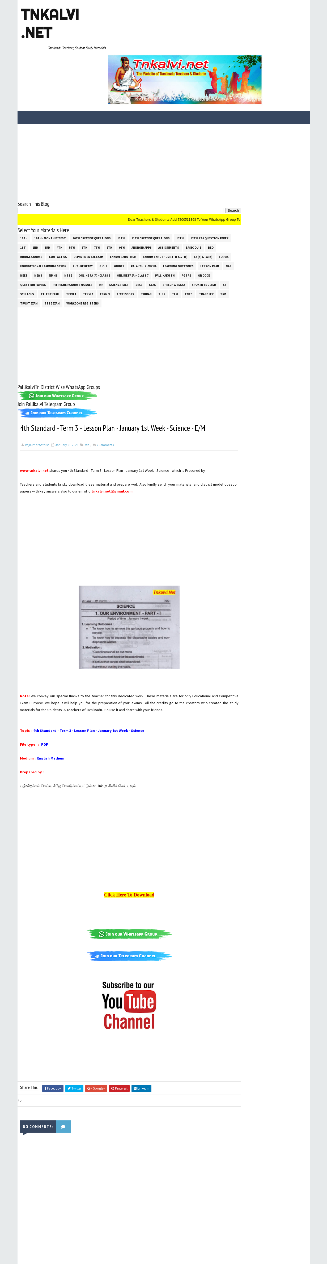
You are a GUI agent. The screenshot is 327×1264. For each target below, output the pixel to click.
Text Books (46, 253)
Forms (101, 216)
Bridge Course (93, 207)
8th (154, 197)
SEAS (49, 244)
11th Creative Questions (150, 188)
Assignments (30, 207)
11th (121, 188)
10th (24, 188)
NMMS (160, 225)
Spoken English (115, 244)
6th (129, 197)
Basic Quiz (55, 207)
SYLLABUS (151, 244)
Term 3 (25, 253)
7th (142, 197)
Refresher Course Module (172, 235)
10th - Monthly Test (50, 188)
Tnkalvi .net (49, 23)
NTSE (175, 225)
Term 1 (195, 244)
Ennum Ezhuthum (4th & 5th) (42, 216)
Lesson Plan (99, 225)
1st (67, 197)
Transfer (127, 253)
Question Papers (133, 235)
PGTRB (90, 235)
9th (166, 197)
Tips (82, 253)
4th (104, 197)
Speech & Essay (85, 244)
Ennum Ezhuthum (185, 207)
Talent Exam (174, 244)
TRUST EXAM (162, 253)
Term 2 (212, 244)
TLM (95, 253)
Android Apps (186, 197)
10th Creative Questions (92, 188)
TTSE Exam (185, 253)
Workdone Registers (36, 263)
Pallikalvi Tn (68, 235)
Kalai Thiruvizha (33, 225)
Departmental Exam (150, 207)
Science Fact (30, 244)
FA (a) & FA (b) (80, 216)
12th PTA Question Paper (39, 197)
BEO (72, 207)
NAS (118, 225)
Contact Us (120, 207)
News (145, 225)
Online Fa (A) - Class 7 (36, 235)
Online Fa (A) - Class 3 (201, 225)
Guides (211, 216)
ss (136, 244)
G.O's (195, 216)
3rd (92, 197)
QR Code (107, 235)
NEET (131, 225)
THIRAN (66, 253)
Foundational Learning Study (135, 216)
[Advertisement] (120, 113)
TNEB (109, 253)
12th (180, 188)
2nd (80, 197)
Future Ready (175, 216)
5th (117, 197)
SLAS (63, 244)
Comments (105, 417)
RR (200, 235)
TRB (144, 253)
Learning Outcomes (67, 225)
